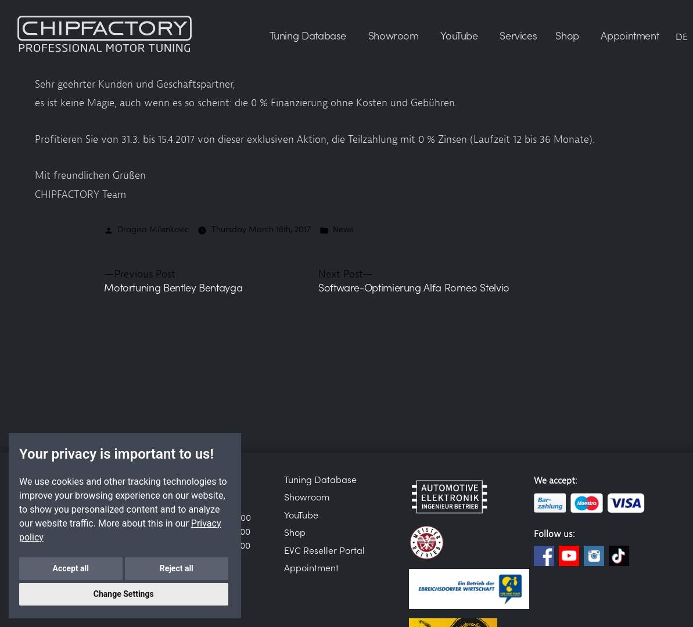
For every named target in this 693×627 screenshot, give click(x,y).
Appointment (311, 567)
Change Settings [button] (124, 594)
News (343, 229)
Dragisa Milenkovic (153, 229)
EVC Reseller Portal (324, 549)
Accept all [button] (70, 568)
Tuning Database (320, 479)
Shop (295, 531)
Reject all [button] (176, 568)
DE (682, 36)
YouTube (301, 514)
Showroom (306, 496)
